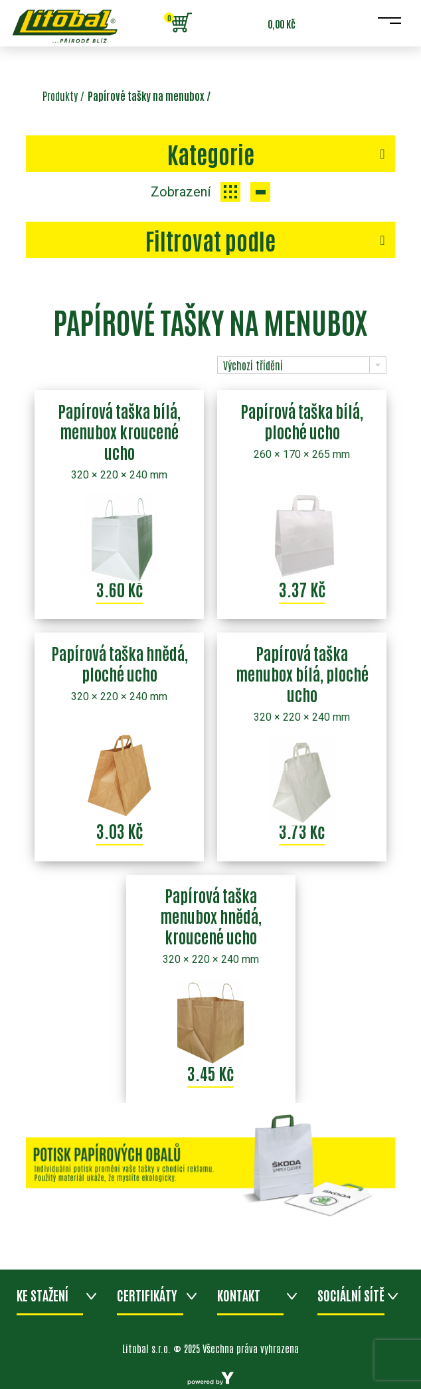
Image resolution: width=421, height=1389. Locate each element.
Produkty (60, 95)
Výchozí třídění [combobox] (253, 365)
